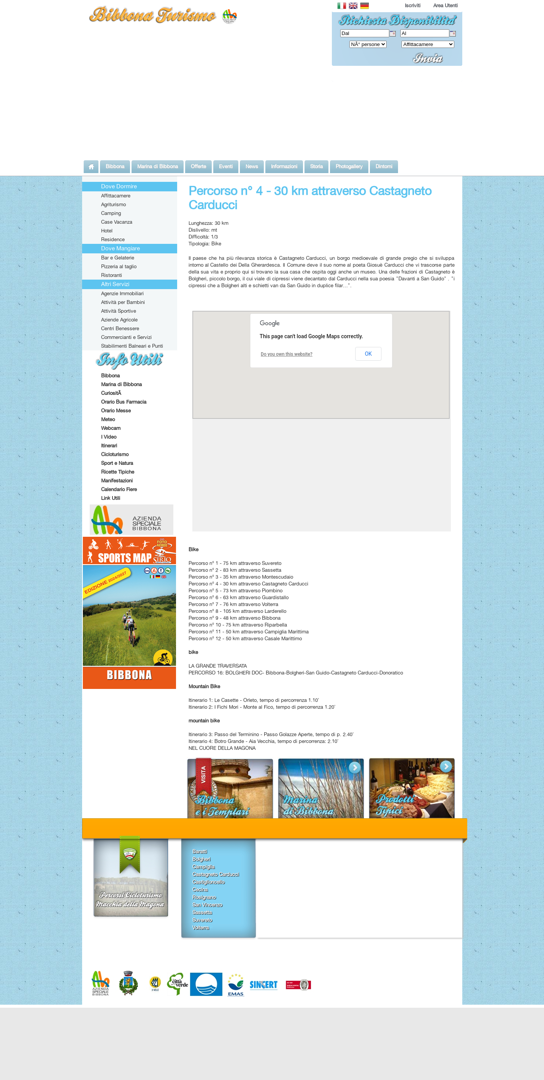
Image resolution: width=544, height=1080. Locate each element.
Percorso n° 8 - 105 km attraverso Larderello (237, 611)
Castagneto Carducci (215, 874)
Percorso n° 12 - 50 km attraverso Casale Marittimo (245, 638)
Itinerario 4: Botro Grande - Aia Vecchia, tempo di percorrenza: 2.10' (264, 741)
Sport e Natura (117, 463)
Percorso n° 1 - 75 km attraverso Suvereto (235, 563)
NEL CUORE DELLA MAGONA (222, 748)
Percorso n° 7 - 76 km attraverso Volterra (233, 604)
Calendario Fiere (119, 489)
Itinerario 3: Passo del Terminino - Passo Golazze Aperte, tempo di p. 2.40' (271, 734)
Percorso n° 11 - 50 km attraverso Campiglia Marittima (249, 631)
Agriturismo (113, 204)
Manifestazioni (117, 480)
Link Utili (110, 498)
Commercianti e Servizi (126, 337)
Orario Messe (116, 410)
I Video (108, 437)
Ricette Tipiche (117, 472)
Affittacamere (115, 195)
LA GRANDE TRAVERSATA (218, 666)
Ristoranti (111, 275)
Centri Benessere (120, 328)
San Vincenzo (207, 905)
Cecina (200, 889)
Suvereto (202, 920)
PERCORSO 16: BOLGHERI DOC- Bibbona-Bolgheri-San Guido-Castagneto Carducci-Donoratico (296, 673)
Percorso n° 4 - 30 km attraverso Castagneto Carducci (248, 584)
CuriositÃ (111, 393)
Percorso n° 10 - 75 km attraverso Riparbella (238, 625)
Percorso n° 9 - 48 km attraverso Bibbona (235, 618)
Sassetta (202, 912)
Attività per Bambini (123, 302)
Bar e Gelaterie (117, 257)
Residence (113, 239)
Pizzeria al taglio (118, 266)
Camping (111, 213)
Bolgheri (201, 859)
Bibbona (110, 375)
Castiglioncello (208, 882)
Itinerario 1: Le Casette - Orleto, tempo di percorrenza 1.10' (254, 700)
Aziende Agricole (119, 320)
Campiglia (203, 867)
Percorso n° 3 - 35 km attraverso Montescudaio (241, 577)
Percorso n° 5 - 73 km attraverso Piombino (235, 590)
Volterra (200, 927)
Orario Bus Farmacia (123, 402)
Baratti (199, 851)
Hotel (107, 230)
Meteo (108, 419)
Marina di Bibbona (121, 384)
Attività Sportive (118, 311)
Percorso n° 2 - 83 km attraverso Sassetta (235, 570)
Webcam (111, 428)
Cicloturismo (114, 454)
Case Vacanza (116, 222)
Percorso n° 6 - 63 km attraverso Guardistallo (239, 597)
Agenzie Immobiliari (122, 293)
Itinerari (109, 445)
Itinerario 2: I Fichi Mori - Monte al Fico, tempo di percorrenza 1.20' (262, 707)
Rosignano (204, 897)
